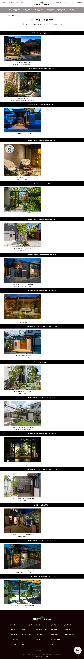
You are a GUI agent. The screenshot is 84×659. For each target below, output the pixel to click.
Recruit (22, 2)
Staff (17, 2)
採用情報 (38, 639)
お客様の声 (25, 629)
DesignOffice (11, 2)
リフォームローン (26, 634)
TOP (5, 15)
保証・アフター (26, 644)
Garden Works (38, 9)
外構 (23, 24)
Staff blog (66, 2)
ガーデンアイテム (52, 24)
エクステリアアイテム (39, 24)
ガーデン (28, 24)
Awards (72, 9)
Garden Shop (61, 9)
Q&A (72, 2)
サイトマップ (67, 629)
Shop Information (55, 639)
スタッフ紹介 (39, 634)
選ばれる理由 (13, 625)
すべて (60, 24)
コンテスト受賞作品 (27, 625)
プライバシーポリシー (69, 634)
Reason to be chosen (14, 9)
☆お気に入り (59, 2)
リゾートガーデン (14, 639)
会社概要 (38, 625)
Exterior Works (27, 9)
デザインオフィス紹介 (41, 629)
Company (4, 2)
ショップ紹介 (13, 644)
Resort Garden (50, 9)
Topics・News (54, 634)
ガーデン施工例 (13, 634)
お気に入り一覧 (67, 625)
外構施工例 (12, 629)
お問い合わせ (79, 2)
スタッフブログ (54, 629)
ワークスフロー (26, 639)
